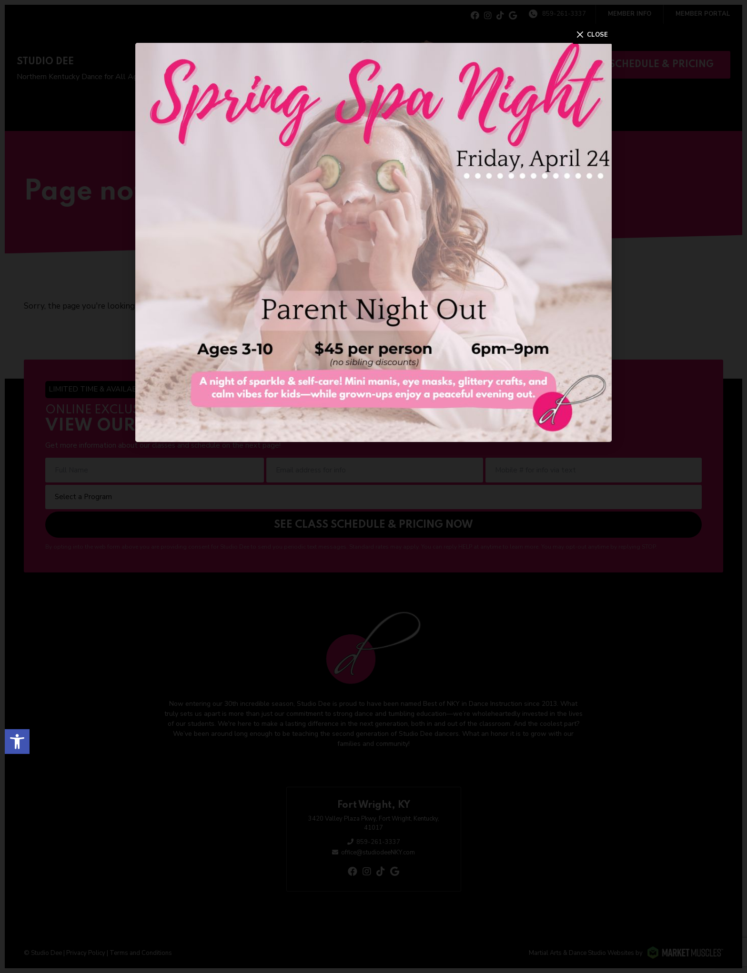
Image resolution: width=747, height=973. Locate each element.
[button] (17, 741)
